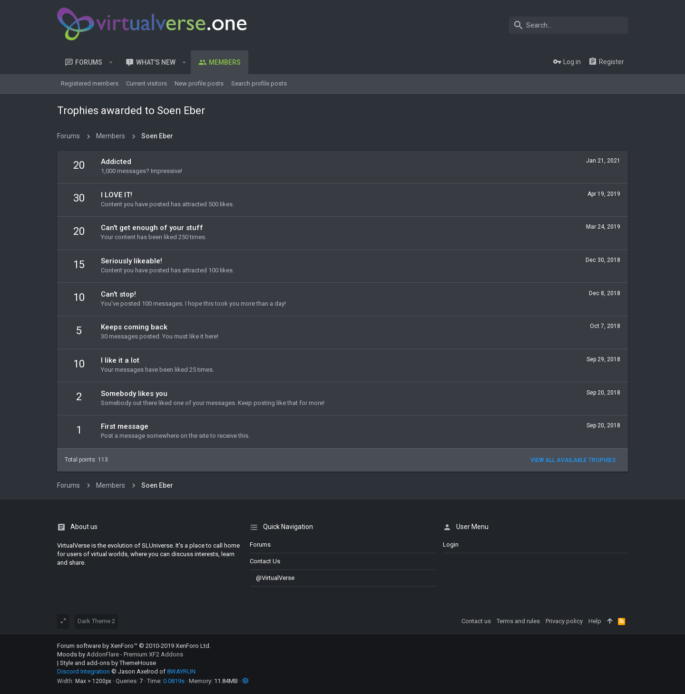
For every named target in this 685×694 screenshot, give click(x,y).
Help (594, 621)
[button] (111, 62)
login (451, 544)
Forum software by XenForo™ (134, 645)
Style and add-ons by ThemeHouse (108, 662)
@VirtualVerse (272, 577)
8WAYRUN (181, 671)
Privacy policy (564, 621)
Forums (260, 544)
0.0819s (174, 680)
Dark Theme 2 (96, 621)
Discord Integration (83, 671)
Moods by (120, 654)
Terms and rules (518, 621)
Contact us (265, 561)
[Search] (568, 25)
